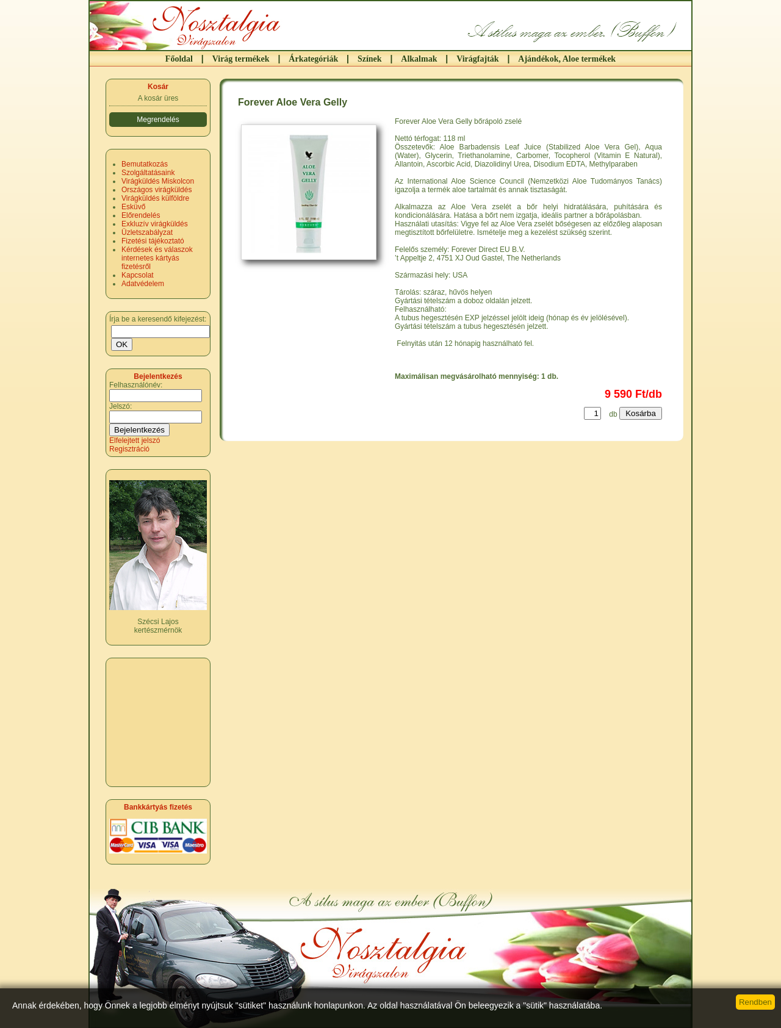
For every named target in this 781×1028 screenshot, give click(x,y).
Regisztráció (129, 449)
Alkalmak (419, 58)
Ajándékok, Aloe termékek (567, 58)
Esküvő (133, 207)
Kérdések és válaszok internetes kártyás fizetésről (157, 258)
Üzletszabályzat (147, 232)
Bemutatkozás (144, 164)
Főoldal (179, 58)
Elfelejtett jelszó (134, 440)
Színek (370, 58)
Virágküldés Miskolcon (157, 181)
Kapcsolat (137, 275)
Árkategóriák (313, 58)
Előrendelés (140, 215)
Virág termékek (241, 58)
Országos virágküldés (156, 189)
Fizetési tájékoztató (152, 241)
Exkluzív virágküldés (154, 224)
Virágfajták (477, 58)
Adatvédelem (142, 283)
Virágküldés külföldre (155, 198)
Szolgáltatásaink (148, 172)
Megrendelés (158, 119)
